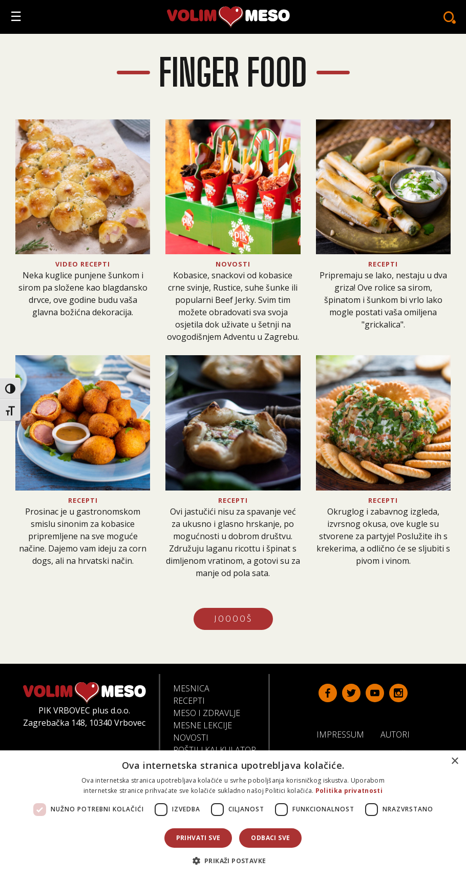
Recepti (189, 700)
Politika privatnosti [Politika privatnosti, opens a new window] (349, 790)
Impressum (344, 734)
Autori (399, 734)
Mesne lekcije (202, 725)
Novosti (190, 737)
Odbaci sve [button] (270, 837)
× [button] (454, 761)
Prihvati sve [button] (198, 837)
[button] (233, 860)
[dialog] (233, 814)
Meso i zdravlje (206, 713)
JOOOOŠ (233, 619)
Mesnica (191, 688)
